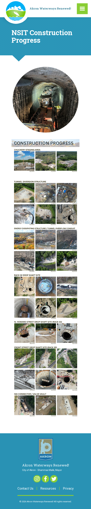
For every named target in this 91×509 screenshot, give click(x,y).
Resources (48, 488)
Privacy (68, 488)
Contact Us (25, 488)
